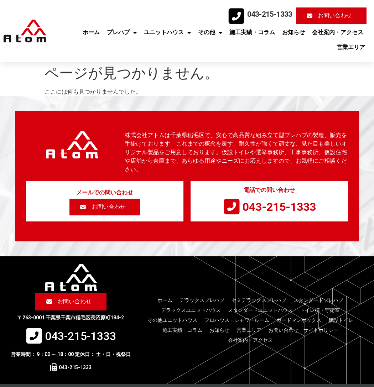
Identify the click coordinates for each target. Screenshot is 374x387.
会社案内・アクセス (337, 32)
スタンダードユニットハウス (260, 310)
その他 (210, 32)
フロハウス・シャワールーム (236, 320)
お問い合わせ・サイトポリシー (303, 330)
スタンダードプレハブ (318, 300)
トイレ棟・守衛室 (320, 310)
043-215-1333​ (269, 14)
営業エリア (351, 47)
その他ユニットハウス (172, 320)
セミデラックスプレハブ (259, 300)
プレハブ (122, 32)
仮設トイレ (340, 320)
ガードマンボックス (298, 320)
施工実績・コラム (252, 32)
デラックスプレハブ (202, 300)
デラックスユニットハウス (191, 310)
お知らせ (293, 32)
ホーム (91, 32)
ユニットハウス (167, 32)
